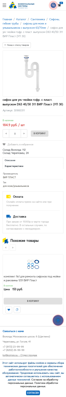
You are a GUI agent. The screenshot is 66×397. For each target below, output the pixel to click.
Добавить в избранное (18, 144)
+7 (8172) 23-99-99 (13, 346)
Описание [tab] (10, 160)
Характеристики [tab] (14, 165)
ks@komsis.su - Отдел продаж (20, 355)
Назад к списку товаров (17, 45)
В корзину (40, 133)
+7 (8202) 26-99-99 (13, 349)
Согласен (33, 393)
